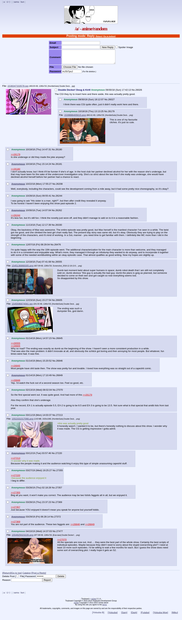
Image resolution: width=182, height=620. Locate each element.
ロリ (8, 2)
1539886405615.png (75, 117)
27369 (58, 504)
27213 (59, 417)
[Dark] (134, 615)
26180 (58, 152)
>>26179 (15, 157)
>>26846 (15, 383)
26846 (59, 363)
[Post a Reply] (38, 575)
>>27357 (15, 509)
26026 (138, 92)
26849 (59, 378)
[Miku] (175, 615)
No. (133, 92)
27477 (59, 534)
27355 (59, 473)
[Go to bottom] (109, 36)
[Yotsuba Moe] (160, 615)
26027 (111, 102)
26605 (59, 302)
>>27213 (15, 460)
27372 (57, 519)
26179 (111, 114)
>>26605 (15, 348)
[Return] (98, 36)
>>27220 (15, 478)
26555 (58, 264)
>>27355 (15, 495)
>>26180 (15, 171)
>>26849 (90, 527)
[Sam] (124, 615)
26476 (57, 247)
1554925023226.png (22, 537)
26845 (59, 341)
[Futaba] (145, 615)
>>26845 (15, 368)
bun (22, 2)
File (22, 579)
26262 (58, 213)
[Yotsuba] (112, 615)
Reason (6, 582)
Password (30, 579)
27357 (58, 490)
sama (16, 2)
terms (104, 607)
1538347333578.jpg (17, 88)
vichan (93, 601)
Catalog (26, 575)
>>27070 (62, 542)
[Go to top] (16, 575)
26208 (59, 186)
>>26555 (15, 346)
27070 (59, 392)
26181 (58, 166)
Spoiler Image (125, 47)
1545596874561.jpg (22, 306)
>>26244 (15, 218)
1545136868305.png (22, 268)
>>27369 (15, 524)
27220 (58, 455)
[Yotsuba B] (98, 615)
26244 (59, 198)
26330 (58, 227)
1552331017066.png (22, 421)
